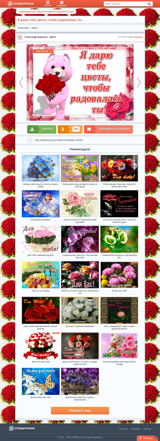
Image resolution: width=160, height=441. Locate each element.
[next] (138, 82)
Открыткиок (23, 28)
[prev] (21, 82)
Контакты (123, 429)
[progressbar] (138, 37)
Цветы (35, 28)
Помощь (147, 429)
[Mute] (131, 37)
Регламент (136, 429)
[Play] (19, 37)
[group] (80, 37)
